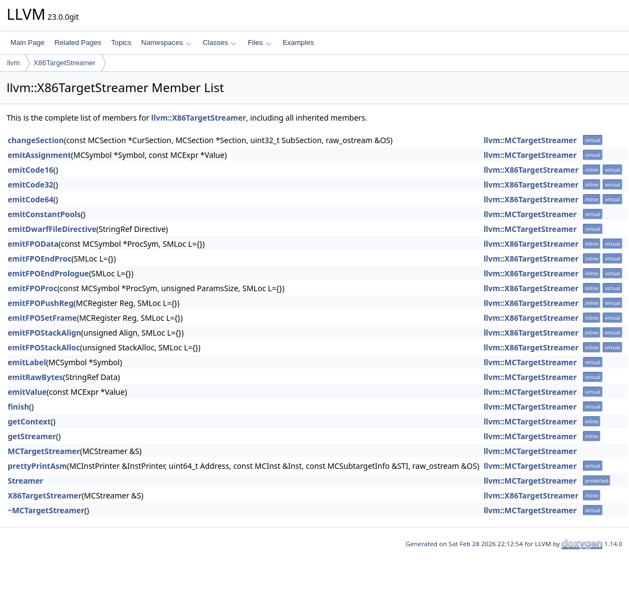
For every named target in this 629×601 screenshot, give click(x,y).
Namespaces (166, 42)
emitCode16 (30, 170)
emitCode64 (30, 199)
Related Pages (77, 42)
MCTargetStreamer (44, 451)
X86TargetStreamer (64, 63)
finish (18, 406)
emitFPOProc (32, 288)
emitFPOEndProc (39, 258)
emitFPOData (33, 244)
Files (259, 42)
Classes (220, 42)
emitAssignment (39, 155)
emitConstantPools (44, 214)
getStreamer (32, 436)
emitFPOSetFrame (42, 318)
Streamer (25, 480)
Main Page (27, 42)
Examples (298, 42)
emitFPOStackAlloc (44, 347)
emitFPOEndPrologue (48, 273)
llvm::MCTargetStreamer (530, 140)
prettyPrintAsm (37, 466)
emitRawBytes (35, 377)
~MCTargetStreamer (46, 510)
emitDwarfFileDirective (52, 229)
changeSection (36, 140)
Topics (121, 42)
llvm (13, 63)
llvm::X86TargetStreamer (198, 117)
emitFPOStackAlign (44, 332)
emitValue (27, 392)
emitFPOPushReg (41, 303)
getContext (29, 421)
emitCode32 (30, 184)
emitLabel (27, 362)
